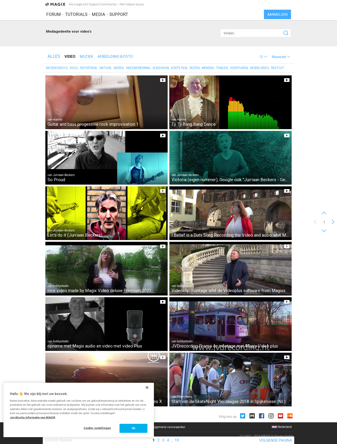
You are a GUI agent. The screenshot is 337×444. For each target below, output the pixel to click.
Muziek (86, 56)
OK (133, 428)
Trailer (222, 68)
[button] (263, 57)
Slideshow (161, 68)
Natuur (105, 68)
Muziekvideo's (56, 68)
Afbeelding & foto (115, 56)
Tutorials (76, 14)
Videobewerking (138, 68)
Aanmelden (277, 14)
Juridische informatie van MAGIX (32, 417)
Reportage (88, 68)
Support (118, 14)
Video (69, 56)
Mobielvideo (259, 68)
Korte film (179, 68)
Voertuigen (239, 68)
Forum (53, 14)
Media (98, 14)
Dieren (118, 68)
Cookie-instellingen (97, 428)
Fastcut (277, 68)
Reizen (194, 68)
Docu (74, 68)
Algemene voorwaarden (168, 427)
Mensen (208, 68)
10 (177, 440)
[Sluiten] (147, 387)
